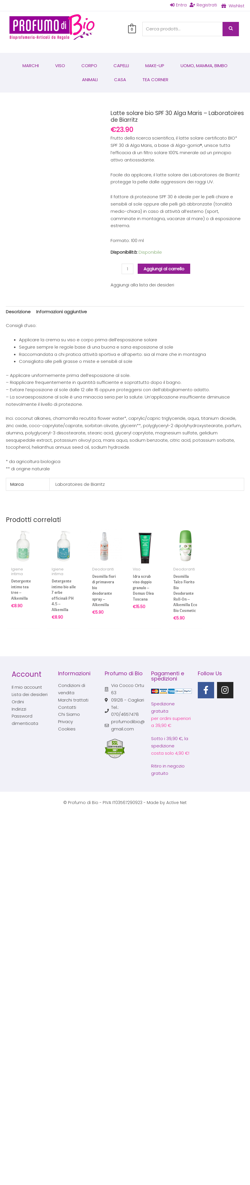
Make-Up (154, 65)
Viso (60, 65)
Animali (90, 79)
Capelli (121, 65)
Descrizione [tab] (18, 312)
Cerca (231, 29)
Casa (120, 79)
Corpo (89, 65)
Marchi (30, 65)
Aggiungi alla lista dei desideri (142, 285)
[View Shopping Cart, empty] (132, 29)
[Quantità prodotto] (127, 269)
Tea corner (155, 79)
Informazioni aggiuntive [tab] (61, 312)
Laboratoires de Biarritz (80, 484)
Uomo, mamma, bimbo (204, 65)
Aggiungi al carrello (164, 269)
